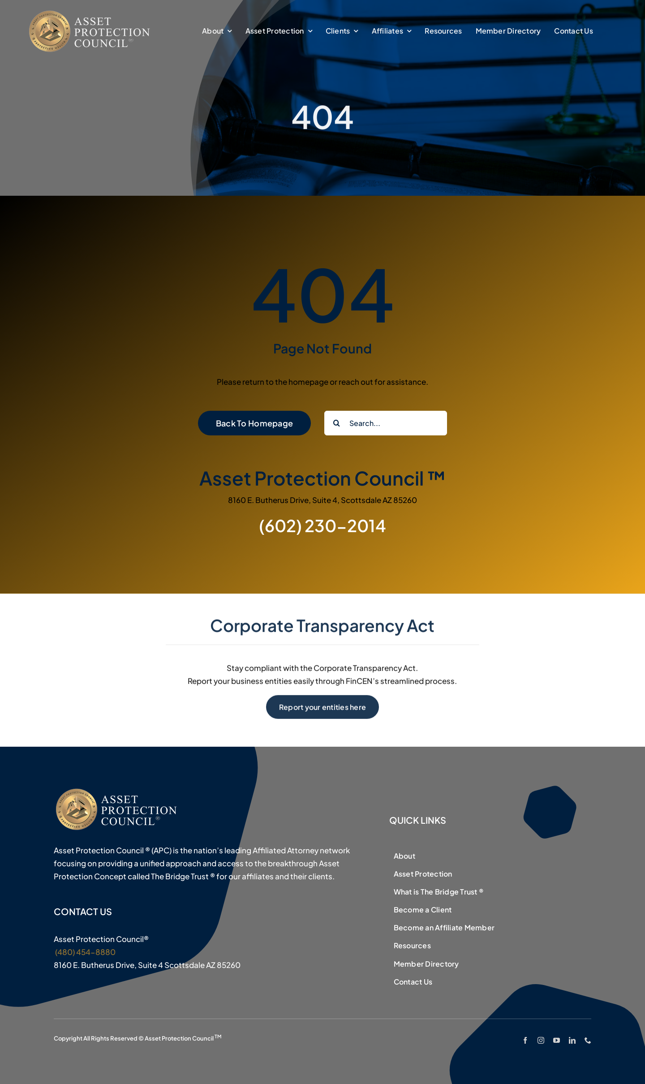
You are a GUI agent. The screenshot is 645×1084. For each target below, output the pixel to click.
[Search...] (385, 423)
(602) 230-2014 (322, 525)
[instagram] (541, 1040)
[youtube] (556, 1040)
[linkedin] (572, 1040)
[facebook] (525, 1040)
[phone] (588, 1040)
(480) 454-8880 (85, 952)
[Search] (336, 423)
